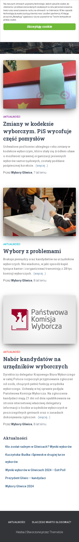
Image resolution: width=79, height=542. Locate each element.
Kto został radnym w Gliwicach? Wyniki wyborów (38, 446)
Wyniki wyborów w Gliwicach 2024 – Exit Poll (35, 470)
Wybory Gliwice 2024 (19, 486)
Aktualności (11, 116)
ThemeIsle (56, 532)
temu (39, 172)
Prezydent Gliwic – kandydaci (25, 478)
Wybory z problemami (32, 251)
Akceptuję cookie (39, 27)
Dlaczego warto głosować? (51, 522)
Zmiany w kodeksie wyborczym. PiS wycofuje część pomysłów (37, 131)
